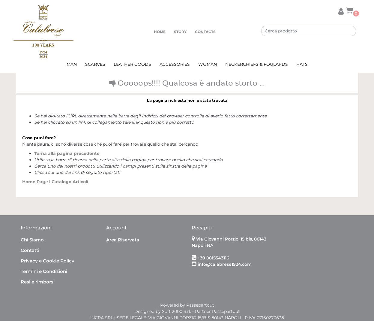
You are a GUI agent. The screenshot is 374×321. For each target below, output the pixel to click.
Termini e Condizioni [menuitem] (44, 271)
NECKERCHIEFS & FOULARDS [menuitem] (256, 64)
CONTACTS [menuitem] (205, 31)
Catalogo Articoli (70, 181)
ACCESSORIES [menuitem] (175, 64)
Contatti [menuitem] (30, 250)
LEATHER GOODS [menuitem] (132, 64)
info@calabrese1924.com (225, 264)
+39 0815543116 (213, 258)
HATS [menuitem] (302, 64)
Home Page (35, 181)
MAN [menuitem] (72, 64)
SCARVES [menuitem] (95, 64)
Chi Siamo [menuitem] (32, 240)
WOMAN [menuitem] (207, 64)
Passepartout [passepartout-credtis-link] (200, 305)
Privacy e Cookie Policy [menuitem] (47, 261)
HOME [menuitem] (160, 31)
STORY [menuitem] (180, 31)
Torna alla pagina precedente (67, 153)
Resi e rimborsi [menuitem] (38, 282)
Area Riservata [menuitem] (122, 240)
